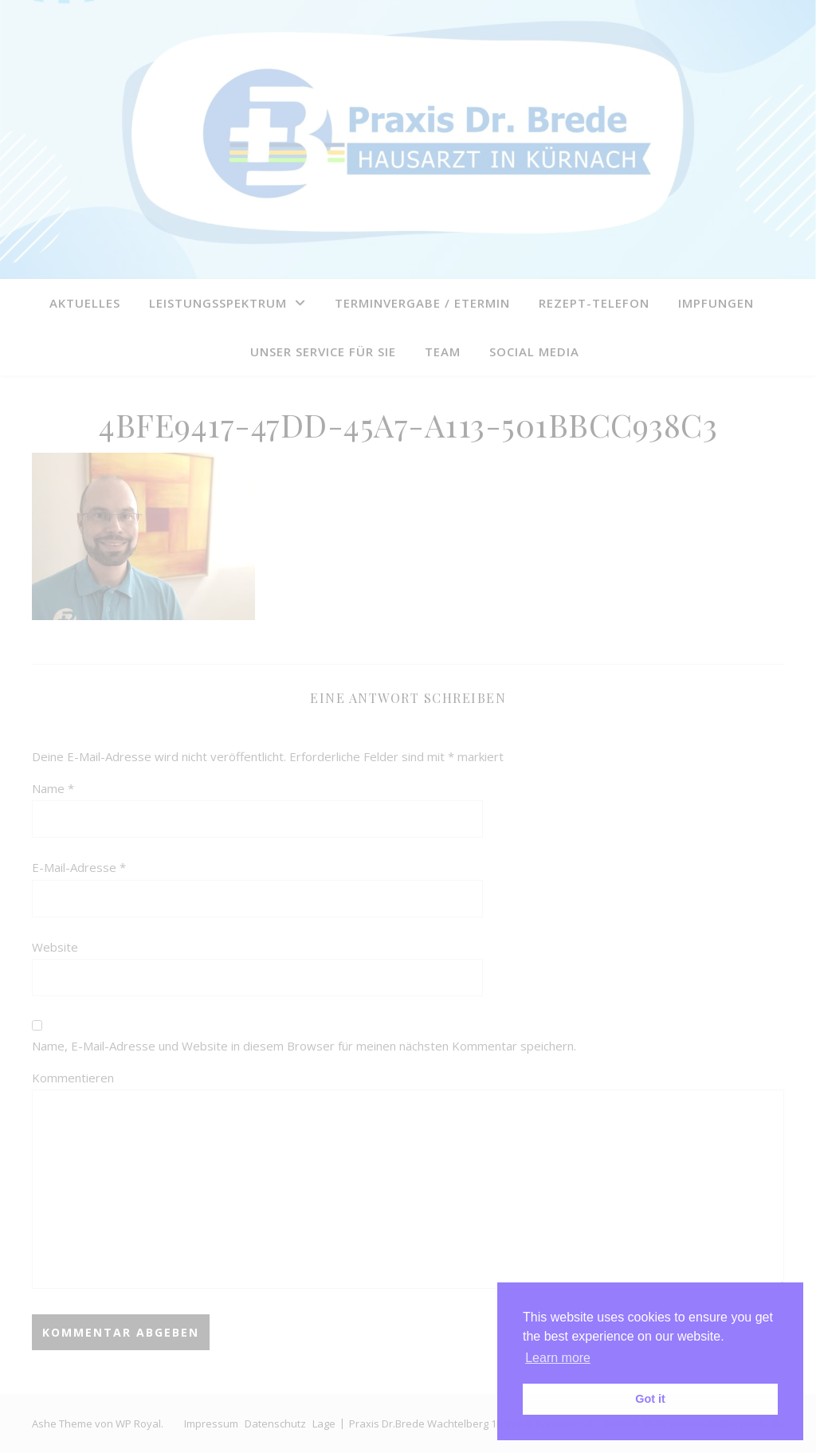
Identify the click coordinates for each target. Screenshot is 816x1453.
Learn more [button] (557, 1358)
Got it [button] (650, 1398)
